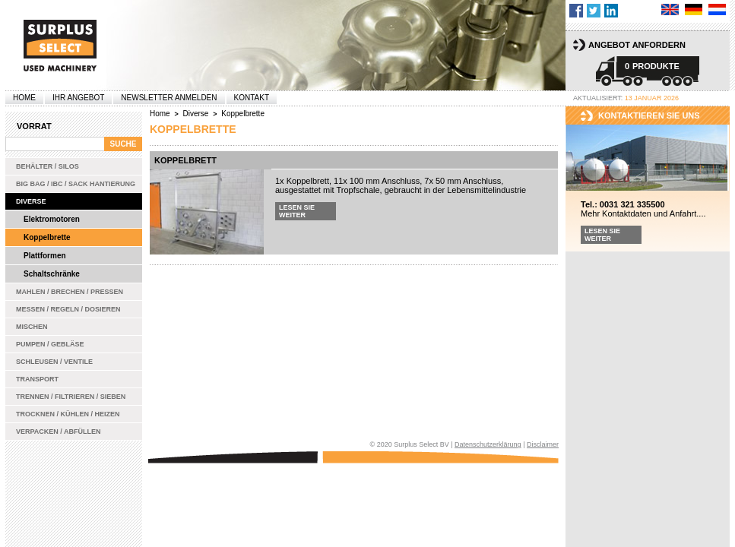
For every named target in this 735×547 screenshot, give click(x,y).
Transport (37, 379)
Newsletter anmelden (169, 97)
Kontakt (251, 97)
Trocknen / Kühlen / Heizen (68, 414)
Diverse (31, 201)
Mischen (32, 326)
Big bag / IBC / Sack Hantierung (75, 184)
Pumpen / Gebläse (50, 344)
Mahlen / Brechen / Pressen (69, 292)
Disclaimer (543, 444)
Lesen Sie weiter (297, 211)
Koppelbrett (185, 160)
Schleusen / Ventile (54, 361)
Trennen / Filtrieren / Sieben (70, 396)
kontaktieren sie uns (649, 115)
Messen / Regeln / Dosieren (68, 309)
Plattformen (45, 255)
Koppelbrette (47, 237)
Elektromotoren (52, 219)
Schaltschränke (52, 274)
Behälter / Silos (47, 166)
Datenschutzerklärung (488, 444)
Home (24, 97)
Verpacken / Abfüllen (58, 431)
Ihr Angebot (78, 97)
